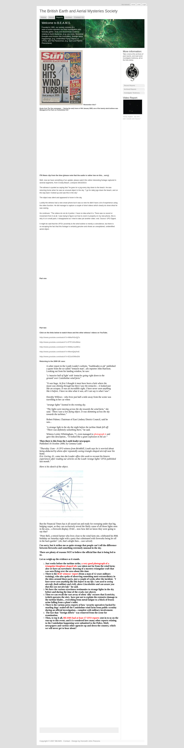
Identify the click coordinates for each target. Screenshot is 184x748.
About (51, 17)
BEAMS (58, 741)
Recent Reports (129, 85)
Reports (59, 17)
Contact (66, 741)
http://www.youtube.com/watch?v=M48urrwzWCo (60, 347)
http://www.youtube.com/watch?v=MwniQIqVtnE (59, 352)
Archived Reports (130, 89)
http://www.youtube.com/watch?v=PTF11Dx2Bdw (60, 342)
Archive (68, 17)
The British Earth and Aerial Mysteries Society (79, 11)
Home (133, 4)
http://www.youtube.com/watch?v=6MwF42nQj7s (60, 337)
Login (144, 4)
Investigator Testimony (132, 93)
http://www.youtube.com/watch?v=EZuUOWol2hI (60, 357)
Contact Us (79, 17)
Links (139, 4)
